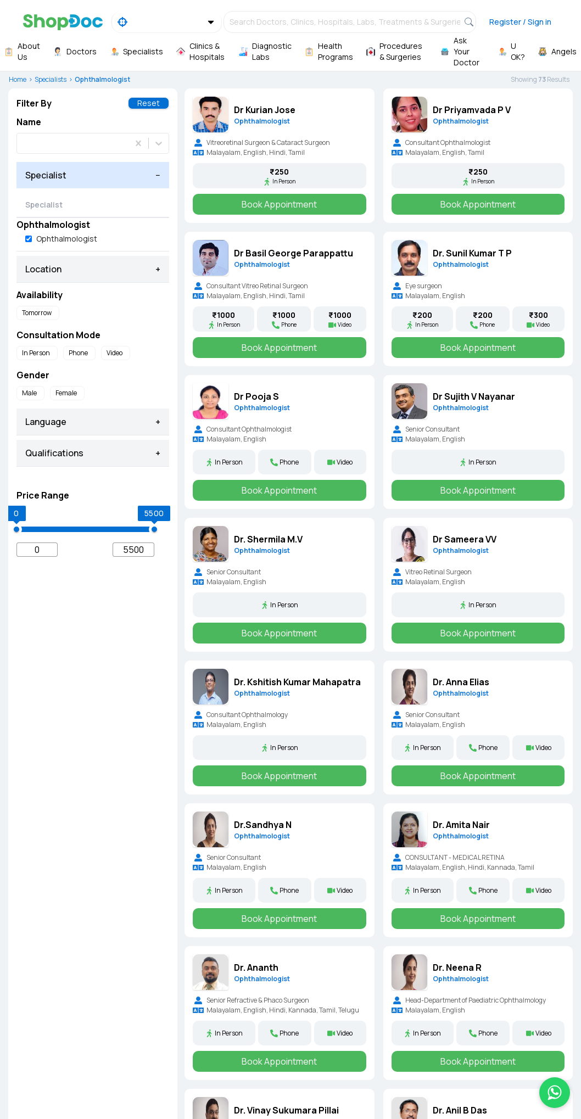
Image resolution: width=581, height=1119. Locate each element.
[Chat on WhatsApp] (554, 1092)
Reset (148, 103)
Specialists (50, 79)
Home (17, 79)
